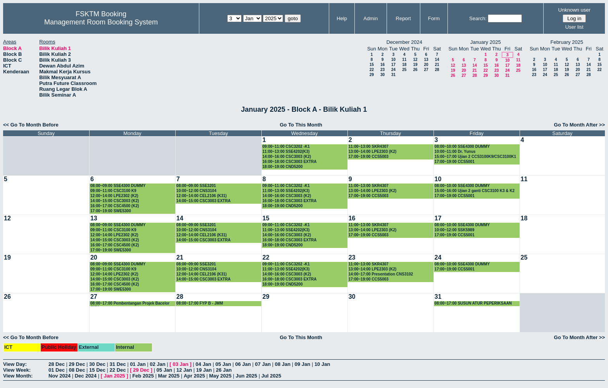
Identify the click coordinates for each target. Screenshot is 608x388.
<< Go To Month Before (31, 125)
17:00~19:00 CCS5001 (455, 161)
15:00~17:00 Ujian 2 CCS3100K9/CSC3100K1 (475, 156)
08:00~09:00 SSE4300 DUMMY (118, 186)
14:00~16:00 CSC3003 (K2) (287, 156)
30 (382, 75)
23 (382, 70)
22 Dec (118, 370)
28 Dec (56, 364)
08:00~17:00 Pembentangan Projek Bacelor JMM (129, 303)
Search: (478, 18)
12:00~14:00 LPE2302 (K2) (114, 196)
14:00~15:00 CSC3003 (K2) (114, 201)
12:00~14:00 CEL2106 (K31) (201, 196)
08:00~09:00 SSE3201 (196, 186)
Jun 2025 (246, 376)
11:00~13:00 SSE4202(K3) (286, 151)
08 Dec (77, 370)
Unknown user (574, 10)
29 (372, 75)
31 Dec (118, 364)
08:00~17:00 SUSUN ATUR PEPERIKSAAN (473, 303)
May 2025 (220, 376)
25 (404, 70)
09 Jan (302, 364)
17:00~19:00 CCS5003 (369, 156)
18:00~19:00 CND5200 (283, 167)
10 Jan (322, 364)
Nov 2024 (59, 376)
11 (404, 59)
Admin (370, 18)
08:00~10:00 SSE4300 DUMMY (462, 146)
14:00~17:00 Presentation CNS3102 (381, 274)
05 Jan (223, 364)
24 (393, 70)
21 (437, 64)
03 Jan (180, 364)
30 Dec (97, 364)
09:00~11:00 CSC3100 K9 (113, 191)
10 (393, 59)
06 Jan (243, 364)
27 (426, 70)
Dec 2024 (86, 376)
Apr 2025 (194, 376)
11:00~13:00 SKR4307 (369, 146)
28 (437, 70)
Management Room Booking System (101, 22)
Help (342, 18)
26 (415, 70)
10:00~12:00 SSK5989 (455, 230)
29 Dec (77, 364)
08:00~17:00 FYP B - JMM (199, 303)
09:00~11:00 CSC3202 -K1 (286, 146)
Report (403, 18)
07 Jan (263, 364)
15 (372, 64)
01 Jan (137, 364)
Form (434, 18)
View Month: (18, 376)
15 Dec (97, 370)
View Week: (17, 370)
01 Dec (56, 370)
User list (574, 27)
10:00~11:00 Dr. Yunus (455, 151)
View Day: (15, 364)
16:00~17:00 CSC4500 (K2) (114, 206)
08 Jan (282, 364)
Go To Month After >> (579, 125)
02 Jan (157, 364)
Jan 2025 (114, 376)
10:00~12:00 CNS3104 (196, 191)
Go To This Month (301, 125)
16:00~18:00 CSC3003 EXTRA (290, 161)
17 (393, 64)
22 (372, 70)
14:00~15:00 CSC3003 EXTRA (203, 201)
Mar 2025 (169, 376)
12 (415, 59)
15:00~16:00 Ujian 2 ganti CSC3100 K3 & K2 (475, 191)
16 (382, 64)
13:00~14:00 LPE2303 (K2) (373, 151)
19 (415, 64)
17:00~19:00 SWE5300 (110, 211)
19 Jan (204, 370)
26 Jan (223, 370)
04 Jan (203, 364)
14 (437, 59)
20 (426, 64)
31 (393, 75)
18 (404, 64)
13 (426, 59)
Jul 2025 (271, 376)
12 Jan (184, 370)
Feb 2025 (143, 376)
